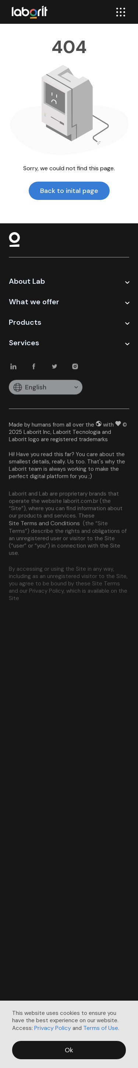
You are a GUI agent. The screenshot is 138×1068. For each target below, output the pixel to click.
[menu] (120, 12)
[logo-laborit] (29, 12)
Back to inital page (69, 190)
